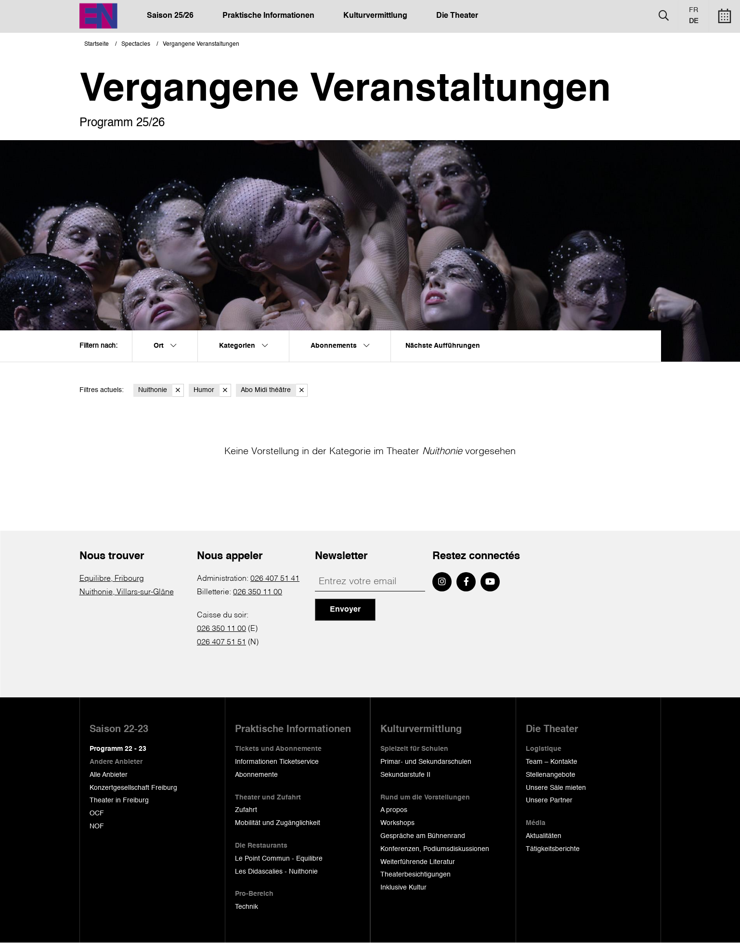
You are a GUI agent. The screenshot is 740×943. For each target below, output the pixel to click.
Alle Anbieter (109, 775)
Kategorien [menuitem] (243, 345)
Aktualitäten (543, 836)
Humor (212, 390)
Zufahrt (246, 810)
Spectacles (135, 44)
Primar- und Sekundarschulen (425, 762)
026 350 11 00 (257, 592)
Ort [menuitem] (165, 345)
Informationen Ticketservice (277, 762)
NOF (97, 826)
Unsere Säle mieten (556, 788)
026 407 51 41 (274, 579)
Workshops (397, 823)
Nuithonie (161, 390)
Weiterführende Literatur (417, 862)
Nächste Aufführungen (442, 345)
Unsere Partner (549, 800)
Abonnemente (256, 775)
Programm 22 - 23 (118, 749)
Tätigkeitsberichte (553, 849)
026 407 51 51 (221, 642)
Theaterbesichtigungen (415, 874)
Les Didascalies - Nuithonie (276, 871)
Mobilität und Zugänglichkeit (277, 823)
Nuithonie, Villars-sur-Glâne (126, 592)
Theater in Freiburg (119, 800)
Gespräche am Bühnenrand (422, 836)
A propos (393, 810)
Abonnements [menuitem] (340, 345)
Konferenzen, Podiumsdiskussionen (434, 849)
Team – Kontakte (551, 762)
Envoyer (345, 610)
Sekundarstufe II (405, 775)
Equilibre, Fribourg (111, 579)
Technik (246, 907)
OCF (97, 813)
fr (693, 10)
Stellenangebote (550, 775)
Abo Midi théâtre (274, 390)
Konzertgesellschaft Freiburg (133, 788)
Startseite (96, 44)
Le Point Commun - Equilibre (279, 858)
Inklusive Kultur (403, 887)
